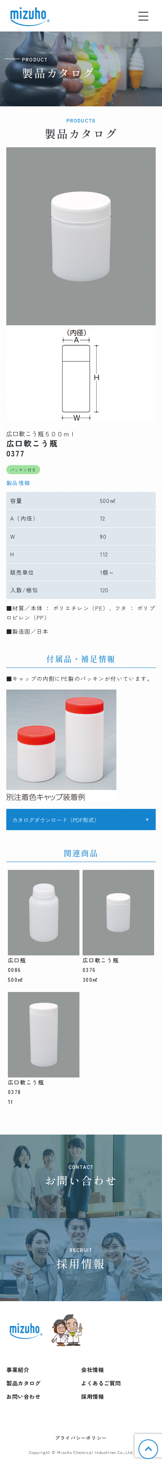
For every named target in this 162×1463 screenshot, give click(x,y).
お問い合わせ (23, 1396)
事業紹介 (17, 1370)
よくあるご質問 (101, 1383)
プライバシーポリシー (81, 1437)
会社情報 (92, 1370)
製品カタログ (23, 1383)
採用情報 (92, 1396)
